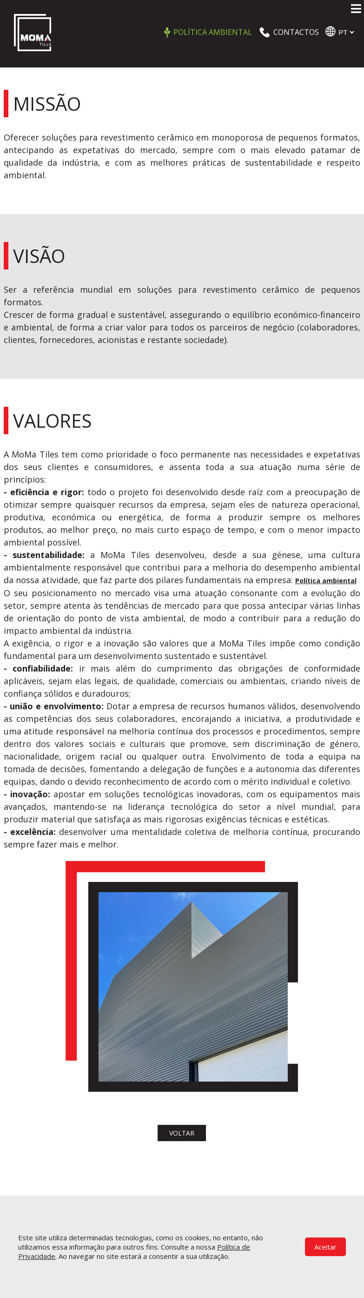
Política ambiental (212, 32)
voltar (181, 1133)
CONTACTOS (296, 32)
